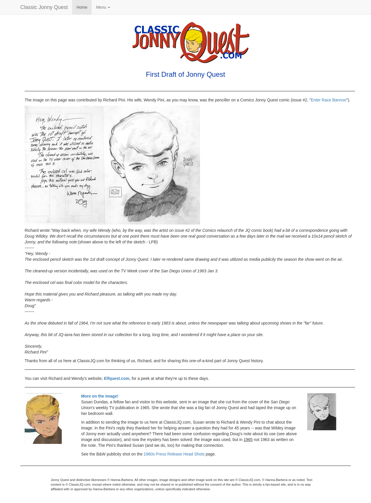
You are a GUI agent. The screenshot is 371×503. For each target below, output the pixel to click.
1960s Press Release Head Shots (174, 454)
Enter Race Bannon (328, 100)
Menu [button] (103, 7)
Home (82, 7)
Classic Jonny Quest (44, 7)
